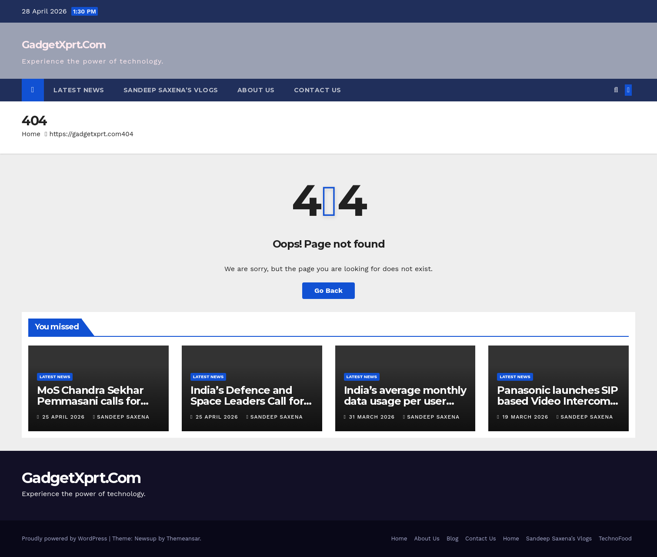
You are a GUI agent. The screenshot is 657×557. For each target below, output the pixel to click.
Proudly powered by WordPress (65, 538)
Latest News (78, 90)
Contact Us (317, 90)
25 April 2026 (64, 417)
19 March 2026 (526, 417)
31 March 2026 (373, 417)
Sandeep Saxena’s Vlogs (170, 90)
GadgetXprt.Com (63, 44)
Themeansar (183, 538)
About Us (256, 90)
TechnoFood (615, 538)
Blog (452, 538)
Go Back (328, 290)
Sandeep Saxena (121, 417)
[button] (616, 90)
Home (31, 134)
